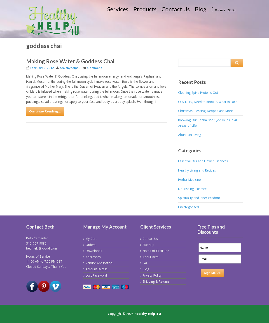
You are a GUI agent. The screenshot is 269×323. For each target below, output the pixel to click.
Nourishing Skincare (192, 189)
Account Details (97, 269)
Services (117, 9)
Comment (94, 68)
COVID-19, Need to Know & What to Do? (207, 102)
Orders (91, 245)
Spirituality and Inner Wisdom (199, 198)
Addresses (93, 257)
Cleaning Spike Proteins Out (198, 92)
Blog (200, 9)
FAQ (146, 263)
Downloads (94, 251)
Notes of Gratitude (156, 251)
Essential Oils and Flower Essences (203, 161)
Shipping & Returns (156, 281)
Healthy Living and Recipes (197, 170)
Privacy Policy (152, 275)
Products (145, 9)
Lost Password (96, 275)
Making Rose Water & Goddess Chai (70, 61)
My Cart (91, 238)
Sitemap (148, 245)
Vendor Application (99, 263)
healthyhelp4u (69, 68)
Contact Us (175, 9)
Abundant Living (189, 135)
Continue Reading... (45, 111)
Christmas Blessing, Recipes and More (205, 111)
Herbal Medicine (189, 179)
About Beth (151, 257)
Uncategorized (188, 207)
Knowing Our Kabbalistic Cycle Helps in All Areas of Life (208, 123)
